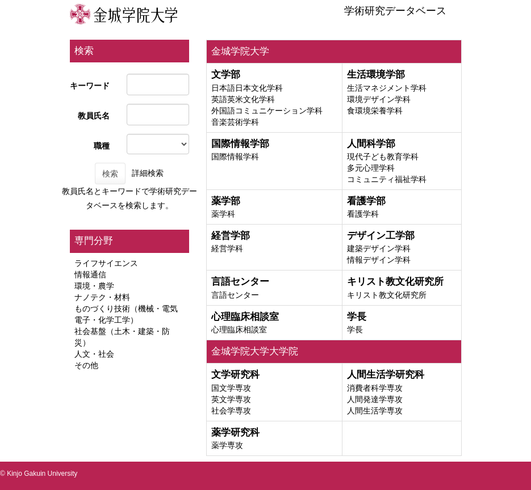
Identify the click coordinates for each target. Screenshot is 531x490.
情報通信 (90, 274)
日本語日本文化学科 (247, 87)
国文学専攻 (231, 387)
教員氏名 (94, 115)
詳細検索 (148, 173)
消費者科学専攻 (375, 387)
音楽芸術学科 (235, 121)
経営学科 (227, 248)
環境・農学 (94, 285)
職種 (102, 145)
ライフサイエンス (106, 263)
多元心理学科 (371, 167)
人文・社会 (94, 353)
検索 (110, 173)
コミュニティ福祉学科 (387, 179)
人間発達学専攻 (375, 399)
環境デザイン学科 (379, 99)
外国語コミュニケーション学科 (267, 110)
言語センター (235, 294)
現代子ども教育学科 (383, 156)
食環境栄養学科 (375, 110)
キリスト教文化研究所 (387, 294)
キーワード (90, 85)
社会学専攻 (231, 410)
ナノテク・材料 (102, 297)
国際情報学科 (235, 156)
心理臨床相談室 (239, 329)
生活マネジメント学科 (387, 87)
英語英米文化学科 (243, 99)
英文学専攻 (231, 399)
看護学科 (363, 213)
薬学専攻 (227, 445)
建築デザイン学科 (379, 248)
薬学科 (223, 213)
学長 (355, 329)
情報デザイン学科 (379, 259)
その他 (86, 365)
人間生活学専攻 (375, 410)
